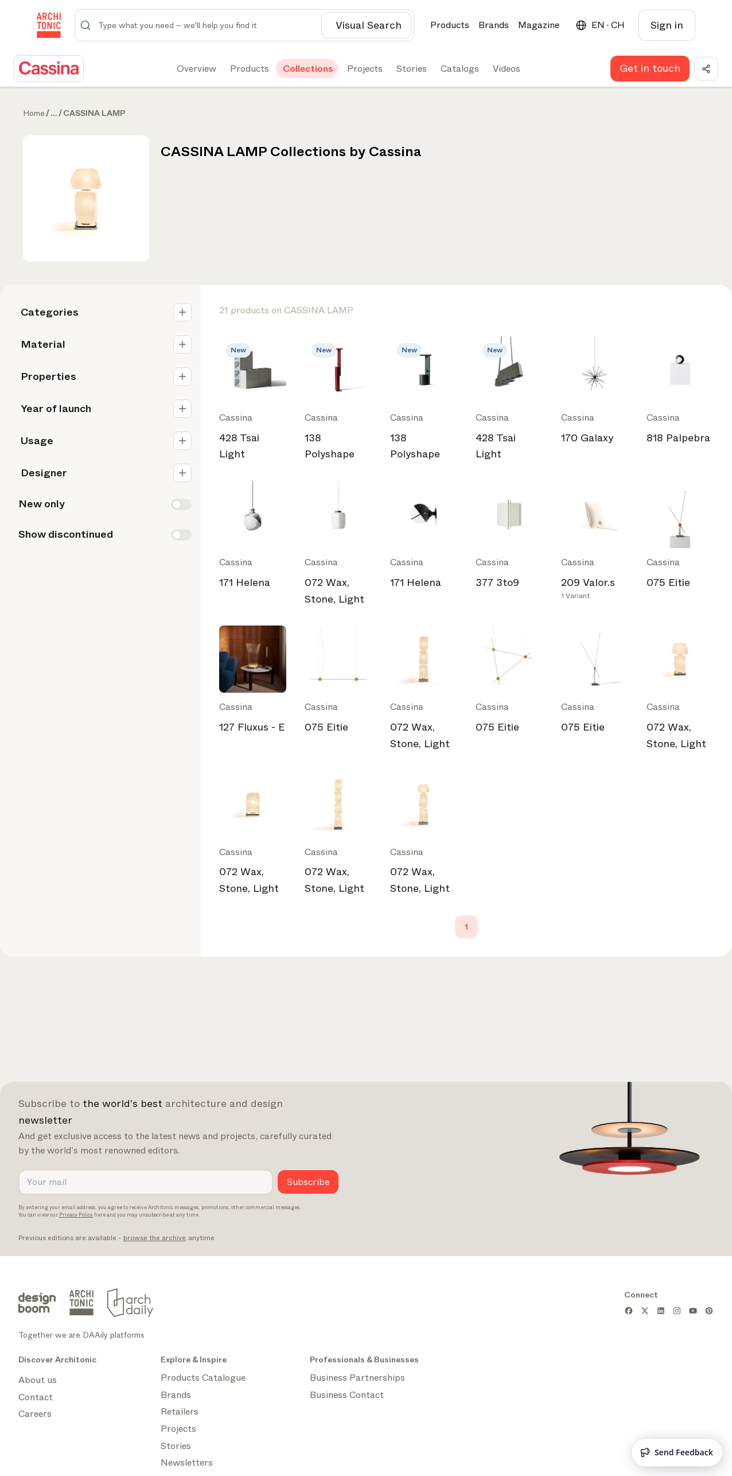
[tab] (195, 69)
